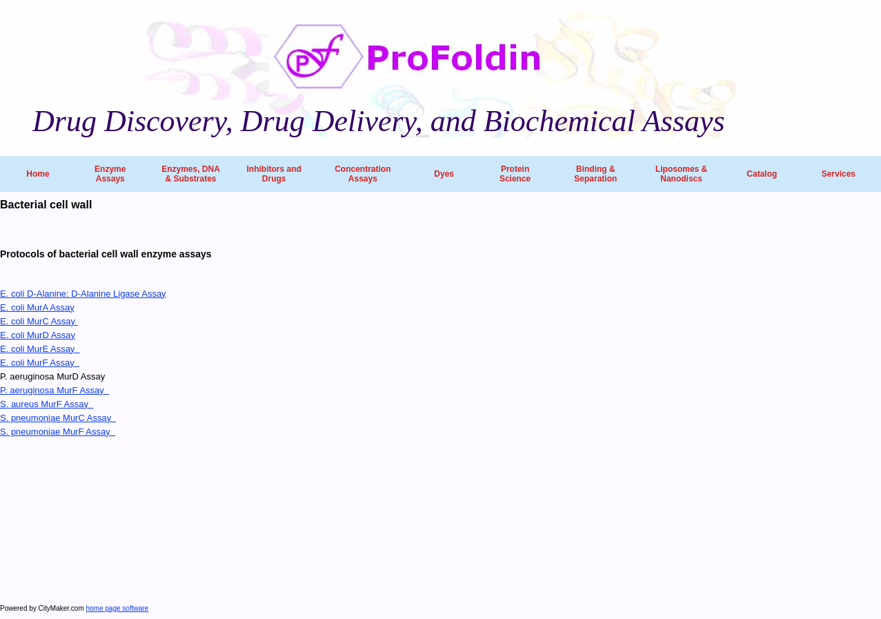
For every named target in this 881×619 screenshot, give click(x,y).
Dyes (444, 174)
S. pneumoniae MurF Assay (57, 431)
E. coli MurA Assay (37, 307)
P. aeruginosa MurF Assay (54, 390)
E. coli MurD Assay (37, 335)
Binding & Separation (595, 174)
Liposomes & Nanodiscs (681, 174)
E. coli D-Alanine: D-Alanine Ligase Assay (83, 293)
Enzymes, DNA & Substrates (190, 174)
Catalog (761, 174)
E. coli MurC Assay (39, 321)
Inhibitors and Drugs (273, 174)
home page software (117, 608)
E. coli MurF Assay (39, 362)
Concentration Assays (362, 174)
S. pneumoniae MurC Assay (58, 418)
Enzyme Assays (110, 174)
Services (838, 174)
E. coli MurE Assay (40, 349)
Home (37, 174)
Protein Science (515, 174)
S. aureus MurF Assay (46, 404)
